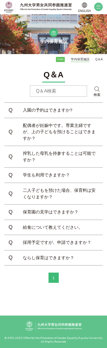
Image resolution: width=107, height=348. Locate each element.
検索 (97, 95)
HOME (60, 59)
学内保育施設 (80, 59)
